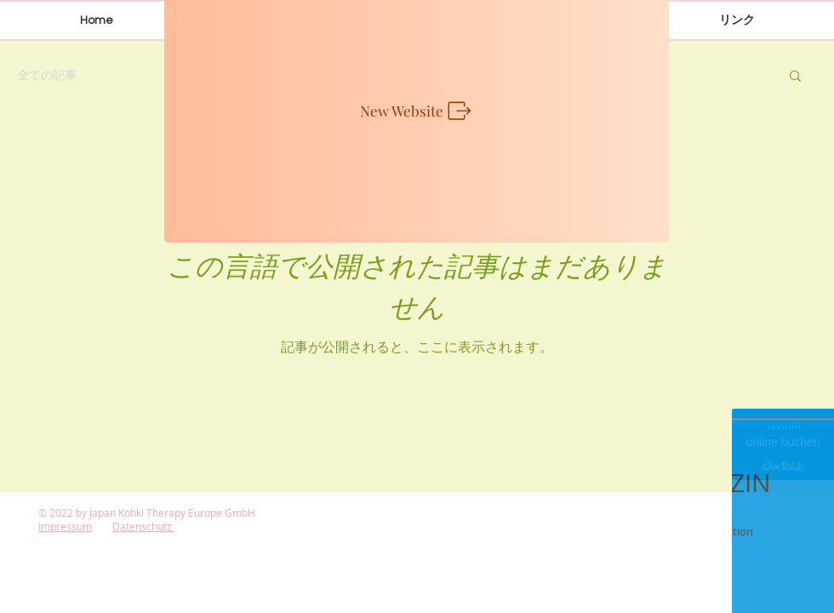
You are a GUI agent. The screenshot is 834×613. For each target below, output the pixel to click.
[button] (795, 77)
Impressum (65, 526)
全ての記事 (47, 74)
